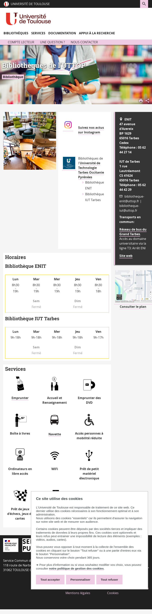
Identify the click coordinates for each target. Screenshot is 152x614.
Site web (125, 256)
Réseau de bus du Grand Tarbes (133, 231)
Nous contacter (84, 42)
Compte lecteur (21, 42)
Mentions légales (77, 593)
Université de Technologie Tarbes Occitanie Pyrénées (91, 170)
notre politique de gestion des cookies (76, 568)
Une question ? (52, 42)
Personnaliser (80, 579)
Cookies (113, 593)
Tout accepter (50, 579)
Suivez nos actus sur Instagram (91, 129)
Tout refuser (109, 579)
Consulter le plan (133, 306)
